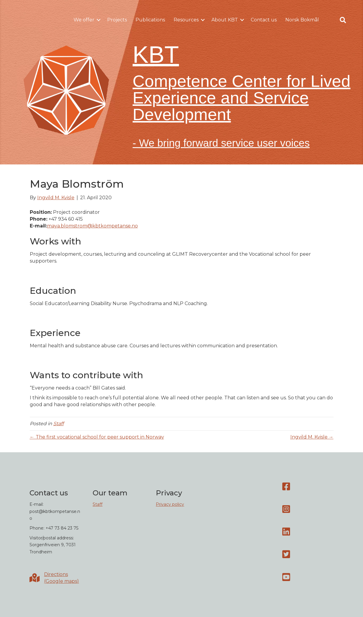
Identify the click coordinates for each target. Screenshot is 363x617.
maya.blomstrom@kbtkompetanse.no (92, 226)
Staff (58, 423)
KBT (156, 54)
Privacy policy (170, 504)
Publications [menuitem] (150, 20)
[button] (98, 19)
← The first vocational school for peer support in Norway (97, 437)
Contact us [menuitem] (264, 20)
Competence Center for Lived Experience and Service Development (241, 98)
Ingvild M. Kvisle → (312, 437)
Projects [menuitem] (117, 20)
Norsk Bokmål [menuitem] (302, 20)
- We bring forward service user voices (221, 143)
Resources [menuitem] (186, 20)
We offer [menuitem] (84, 20)
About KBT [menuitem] (224, 20)
